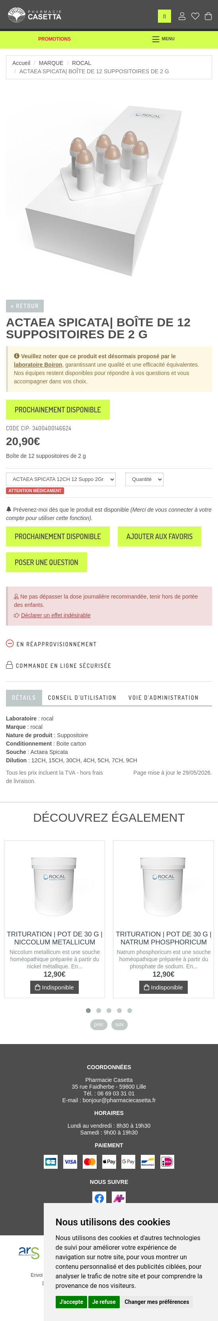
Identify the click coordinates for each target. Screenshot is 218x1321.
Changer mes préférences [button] (157, 1302)
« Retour (25, 305)
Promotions (54, 39)
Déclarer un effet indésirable (56, 615)
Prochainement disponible (58, 409)
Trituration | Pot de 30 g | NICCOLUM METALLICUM (55, 938)
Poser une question (46, 562)
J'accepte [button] (72, 1302)
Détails (24, 697)
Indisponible (54, 987)
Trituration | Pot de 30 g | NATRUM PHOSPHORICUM (164, 938)
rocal (81, 63)
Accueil (21, 63)
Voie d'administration (163, 697)
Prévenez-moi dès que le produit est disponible (67, 509)
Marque (51, 63)
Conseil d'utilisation (82, 697)
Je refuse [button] (104, 1302)
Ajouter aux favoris (160, 536)
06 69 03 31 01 (115, 1093)
